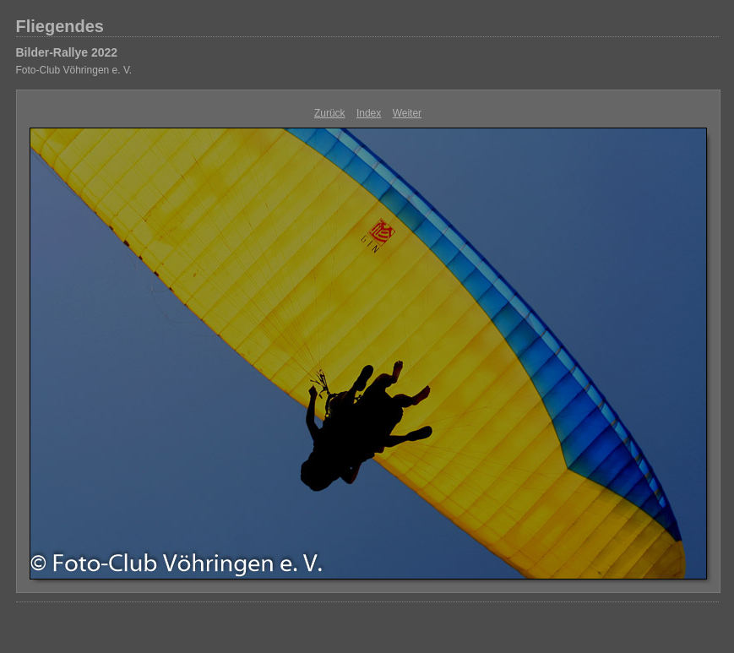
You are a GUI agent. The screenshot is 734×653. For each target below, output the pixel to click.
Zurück (329, 113)
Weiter (407, 113)
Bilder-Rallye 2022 (67, 52)
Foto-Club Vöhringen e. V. (74, 70)
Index (368, 113)
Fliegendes (60, 26)
